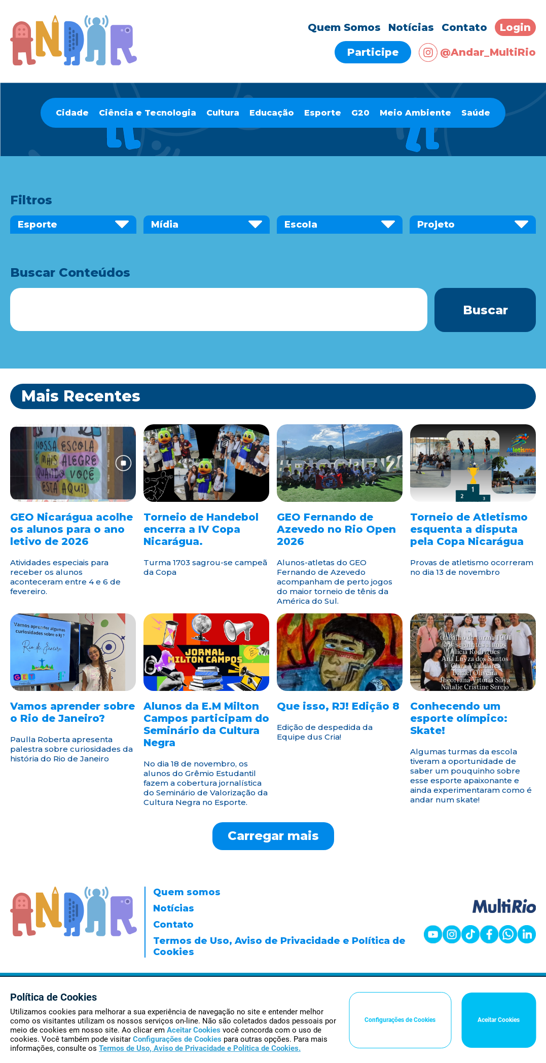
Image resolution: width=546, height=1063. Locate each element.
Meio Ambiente (415, 113)
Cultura (222, 113)
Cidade (72, 113)
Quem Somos (344, 27)
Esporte (322, 113)
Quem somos (187, 892)
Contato (464, 27)
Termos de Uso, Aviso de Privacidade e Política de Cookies (279, 946)
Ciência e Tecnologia (147, 113)
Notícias (411, 27)
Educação (271, 113)
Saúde (475, 113)
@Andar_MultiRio (477, 52)
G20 (360, 113)
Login (515, 27)
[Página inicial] (73, 62)
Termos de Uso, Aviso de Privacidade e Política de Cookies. (200, 1048)
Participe (372, 52)
